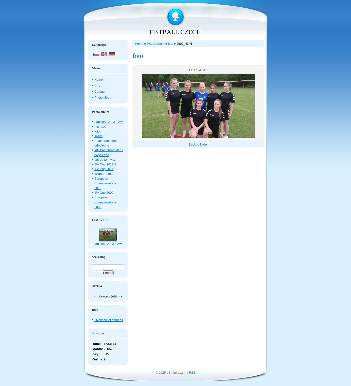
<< (95, 296)
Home (139, 43)
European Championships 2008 (105, 201)
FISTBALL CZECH (175, 32)
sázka (98, 136)
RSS (192, 372)
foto (170, 43)
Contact (99, 91)
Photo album (155, 43)
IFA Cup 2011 (104, 169)
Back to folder (198, 144)
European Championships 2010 (105, 183)
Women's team (104, 174)
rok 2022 (100, 127)
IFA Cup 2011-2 (105, 164)
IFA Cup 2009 (104, 192)
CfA (97, 86)
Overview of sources (108, 320)
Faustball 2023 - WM (108, 122)
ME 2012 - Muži (105, 160)
